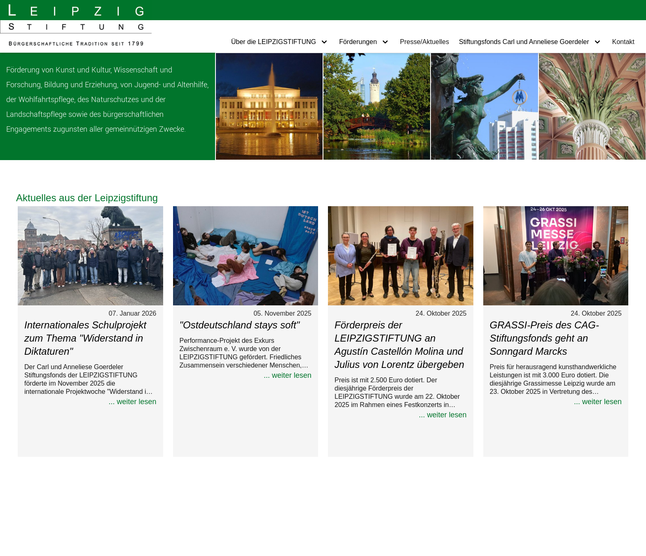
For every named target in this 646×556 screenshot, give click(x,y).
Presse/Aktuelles (424, 41)
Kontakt (623, 41)
